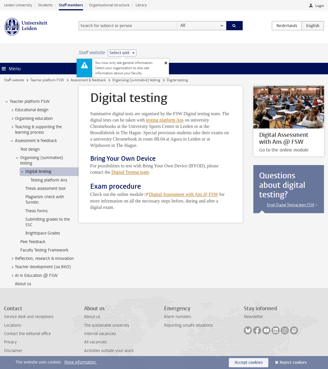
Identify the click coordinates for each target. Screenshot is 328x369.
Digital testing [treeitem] (35, 172)
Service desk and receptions (28, 316)
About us (92, 316)
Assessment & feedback (88, 80)
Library (141, 5)
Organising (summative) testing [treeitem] (39, 160)
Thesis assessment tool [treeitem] (45, 188)
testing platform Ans (165, 120)
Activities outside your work (109, 350)
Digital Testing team (130, 172)
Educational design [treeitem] (29, 110)
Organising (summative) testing (136, 80)
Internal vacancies (100, 333)
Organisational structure (109, 5)
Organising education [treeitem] (31, 119)
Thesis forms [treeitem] (36, 211)
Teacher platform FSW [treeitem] (27, 102)
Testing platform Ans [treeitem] (49, 180)
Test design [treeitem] (30, 149)
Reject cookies (293, 362)
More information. (80, 362)
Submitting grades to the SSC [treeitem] (47, 222)
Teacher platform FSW (47, 80)
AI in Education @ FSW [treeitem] (34, 276)
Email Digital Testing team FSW (290, 205)
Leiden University (18, 5)
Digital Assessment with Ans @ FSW (183, 194)
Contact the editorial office (27, 333)
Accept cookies (249, 362)
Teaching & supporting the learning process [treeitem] (36, 129)
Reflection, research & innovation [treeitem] (42, 259)
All (182, 25)
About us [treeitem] (23, 284)
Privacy (10, 342)
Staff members (71, 5)
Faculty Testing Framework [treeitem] (44, 250)
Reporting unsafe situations (188, 325)
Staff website (14, 80)
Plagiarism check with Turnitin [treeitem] (44, 199)
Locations (12, 325)
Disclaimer (13, 350)
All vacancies (95, 342)
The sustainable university (106, 325)
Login (319, 5)
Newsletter (253, 316)
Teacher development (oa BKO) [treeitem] (40, 267)
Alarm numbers (177, 316)
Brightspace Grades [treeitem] (42, 233)
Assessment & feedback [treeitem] (33, 141)
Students (45, 5)
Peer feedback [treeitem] (32, 242)
